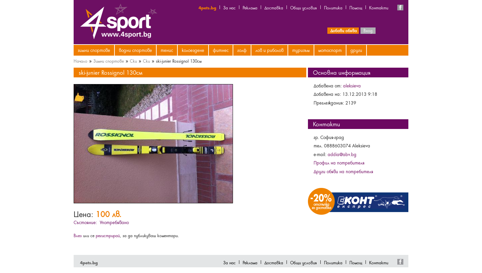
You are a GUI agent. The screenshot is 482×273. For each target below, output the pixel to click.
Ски (133, 60)
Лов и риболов (269, 50)
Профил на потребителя (339, 162)
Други (356, 50)
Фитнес (221, 50)
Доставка (273, 7)
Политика (333, 7)
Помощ (355, 7)
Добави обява (343, 30)
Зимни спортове (94, 50)
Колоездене (193, 50)
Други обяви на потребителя (343, 171)
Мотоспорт (330, 50)
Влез (78, 235)
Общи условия (303, 7)
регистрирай (108, 235)
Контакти (378, 7)
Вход (368, 30)
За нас (229, 7)
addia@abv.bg (342, 154)
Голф (242, 50)
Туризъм (301, 50)
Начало (80, 60)
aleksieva (352, 85)
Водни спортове (135, 50)
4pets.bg (207, 7)
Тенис (167, 50)
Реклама (250, 7)
